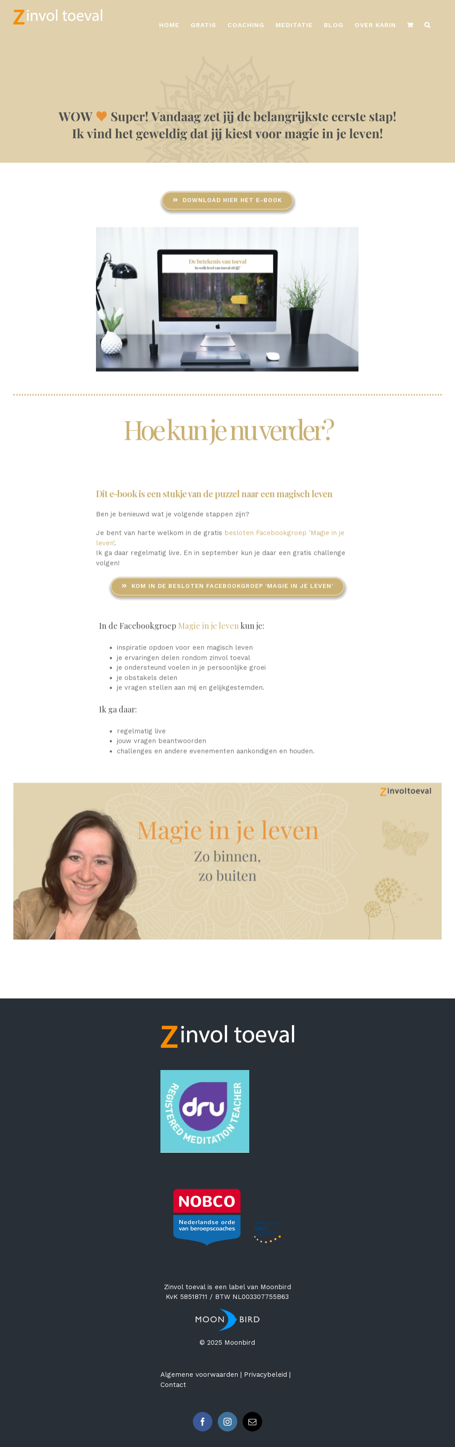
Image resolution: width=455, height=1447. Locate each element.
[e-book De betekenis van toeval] (227, 231)
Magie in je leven (209, 625)
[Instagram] (227, 1421)
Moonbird (275, 1287)
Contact (173, 1385)
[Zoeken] (427, 24)
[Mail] (252, 1421)
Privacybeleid (265, 1375)
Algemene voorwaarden (199, 1375)
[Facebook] (202, 1421)
